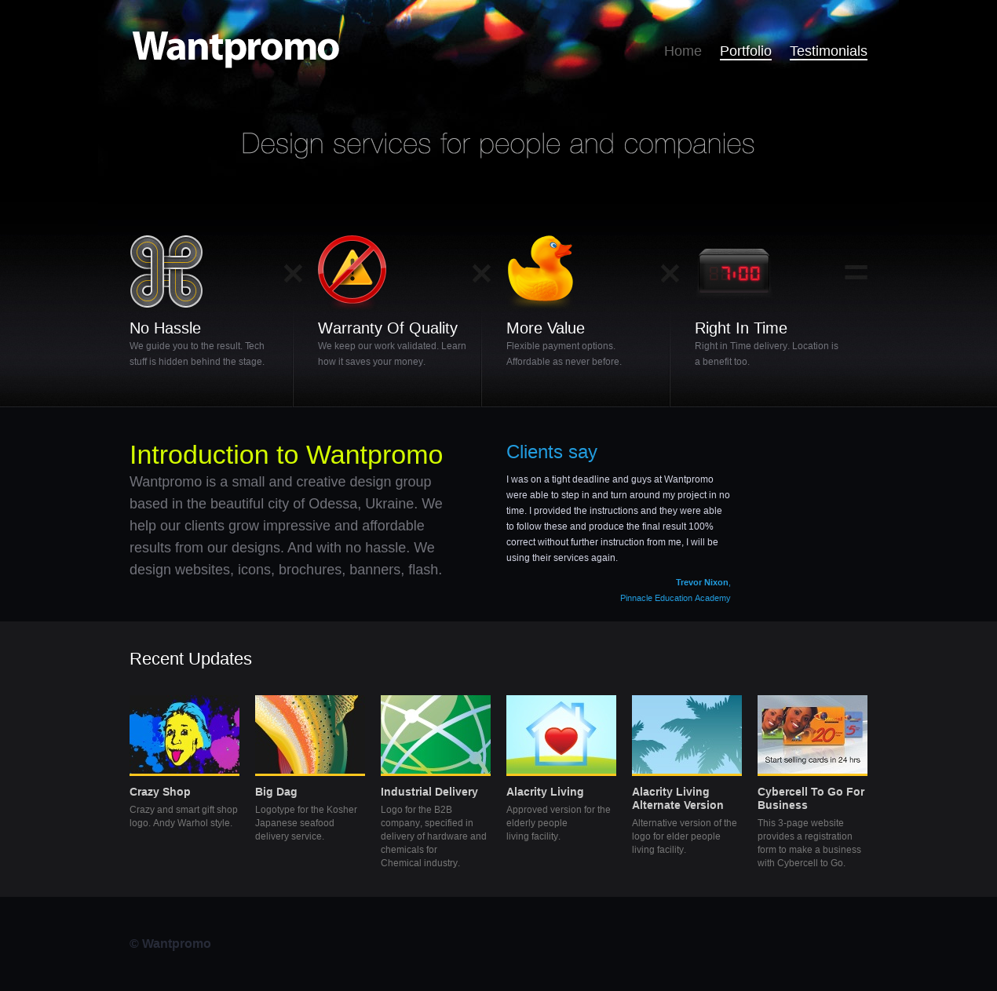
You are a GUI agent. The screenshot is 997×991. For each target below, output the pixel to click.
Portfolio (746, 50)
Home (683, 50)
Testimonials (828, 50)
